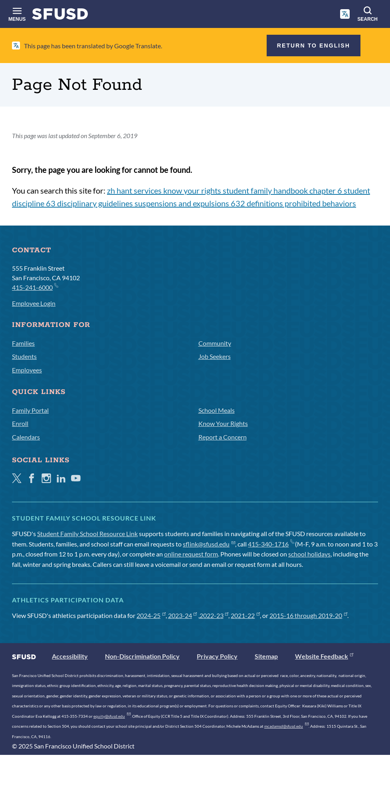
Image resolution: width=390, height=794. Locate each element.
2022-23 (214, 615)
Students (24, 356)
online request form (191, 554)
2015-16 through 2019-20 (308, 615)
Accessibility (70, 656)
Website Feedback (324, 656)
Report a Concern (222, 437)
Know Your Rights (223, 423)
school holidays (309, 554)
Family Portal (30, 410)
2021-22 (245, 615)
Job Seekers (214, 356)
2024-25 (151, 615)
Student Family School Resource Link (87, 533)
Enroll (20, 423)
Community (214, 343)
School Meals (216, 410)
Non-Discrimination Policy (142, 656)
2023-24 (182, 615)
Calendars (26, 437)
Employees (27, 370)
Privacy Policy (217, 656)
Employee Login (33, 303)
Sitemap (266, 656)
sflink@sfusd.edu (209, 544)
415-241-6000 (35, 287)
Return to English (313, 45)
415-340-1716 (271, 544)
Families (23, 343)
